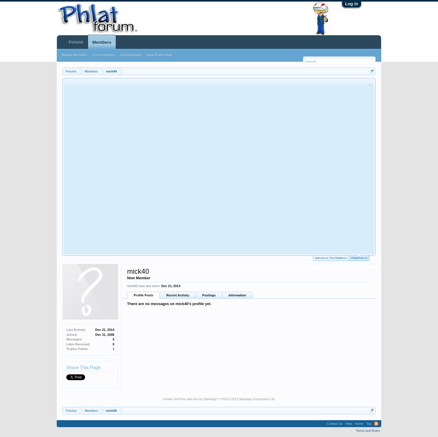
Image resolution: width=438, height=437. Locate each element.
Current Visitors (104, 55)
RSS (376, 424)
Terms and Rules (368, 430)
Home (359, 423)
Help (348, 423)
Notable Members (74, 55)
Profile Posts (143, 295)
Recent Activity (177, 295)
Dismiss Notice (371, 85)
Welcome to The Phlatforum (331, 258)
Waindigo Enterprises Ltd (257, 399)
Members (101, 42)
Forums (76, 41)
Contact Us (334, 423)
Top (368, 423)
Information (237, 295)
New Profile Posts (160, 55)
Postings (208, 295)
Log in (351, 3)
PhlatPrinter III (359, 258)
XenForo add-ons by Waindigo (195, 399)
